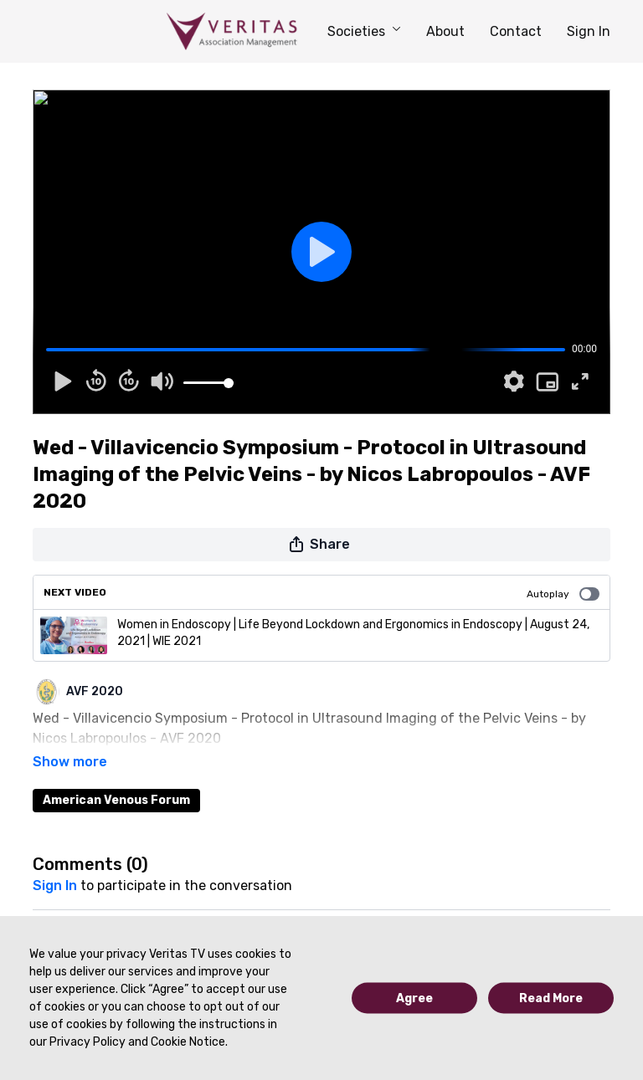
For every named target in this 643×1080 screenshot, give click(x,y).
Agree (414, 998)
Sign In (588, 31)
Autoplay (563, 594)
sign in (55, 862)
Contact (516, 31)
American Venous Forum (116, 777)
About (445, 31)
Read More (551, 998)
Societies (364, 31)
